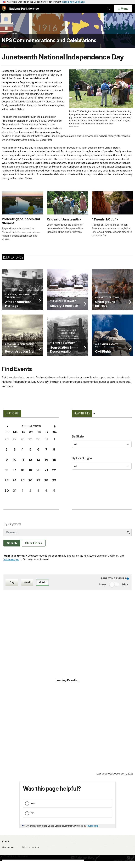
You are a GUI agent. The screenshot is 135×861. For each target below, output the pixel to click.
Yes (33, 803)
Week (27, 582)
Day (11, 582)
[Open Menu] (123, 8)
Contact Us (31, 847)
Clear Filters (33, 543)
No (33, 813)
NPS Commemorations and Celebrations (49, 40)
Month (42, 582)
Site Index (7, 847)
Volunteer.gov (11, 559)
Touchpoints (92, 826)
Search (12, 543)
